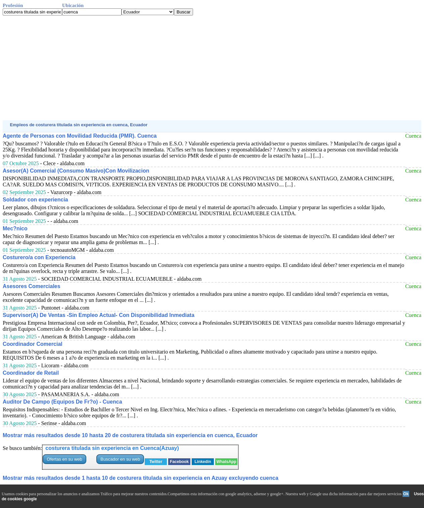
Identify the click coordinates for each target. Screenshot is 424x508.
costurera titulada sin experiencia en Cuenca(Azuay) (112, 448)
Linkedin (202, 461)
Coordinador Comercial (32, 344)
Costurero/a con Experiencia (39, 257)
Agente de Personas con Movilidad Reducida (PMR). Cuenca (80, 136)
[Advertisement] (204, 68)
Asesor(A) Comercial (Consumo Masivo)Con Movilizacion (76, 171)
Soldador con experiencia (35, 199)
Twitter (155, 461)
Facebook (179, 461)
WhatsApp (226, 461)
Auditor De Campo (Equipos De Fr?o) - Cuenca (62, 402)
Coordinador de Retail (31, 373)
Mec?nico (15, 228)
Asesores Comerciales (31, 286)
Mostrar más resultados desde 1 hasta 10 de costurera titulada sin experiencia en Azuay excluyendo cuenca (140, 478)
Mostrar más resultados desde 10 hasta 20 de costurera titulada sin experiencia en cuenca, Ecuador (130, 435)
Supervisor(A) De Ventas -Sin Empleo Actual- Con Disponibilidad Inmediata (98, 315)
